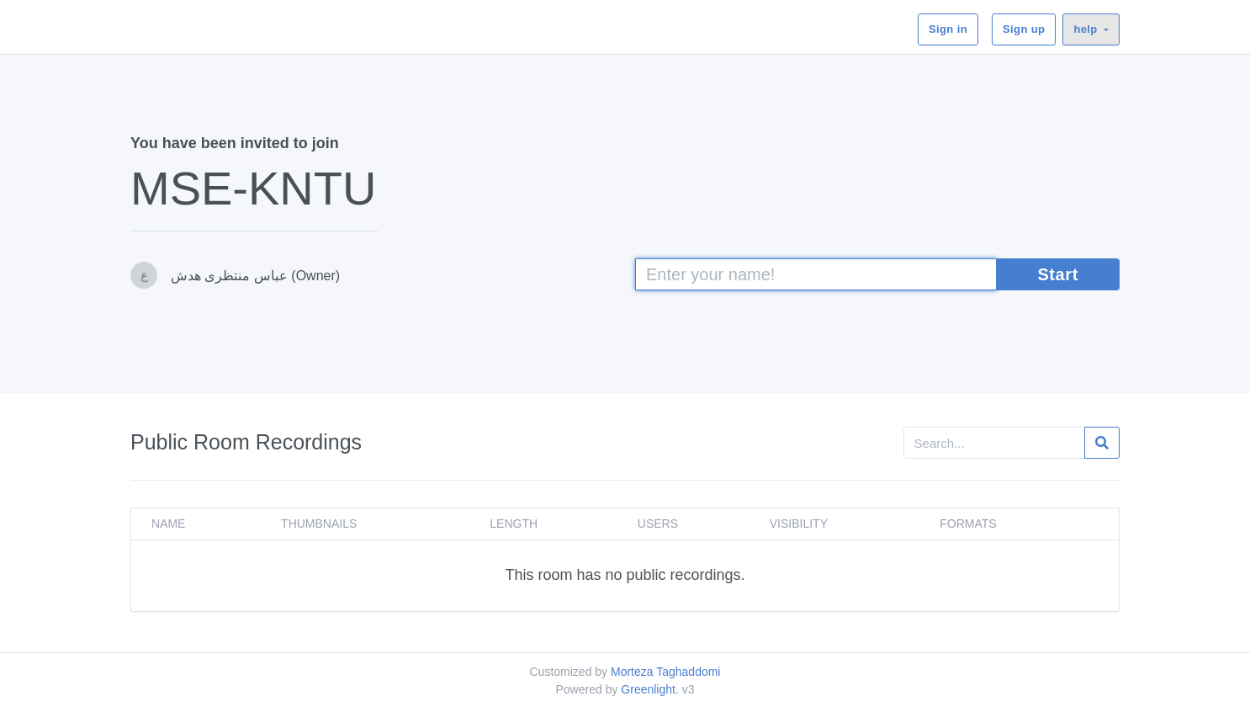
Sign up (1024, 29)
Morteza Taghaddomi (665, 671)
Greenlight (648, 689)
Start (1057, 274)
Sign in (948, 29)
